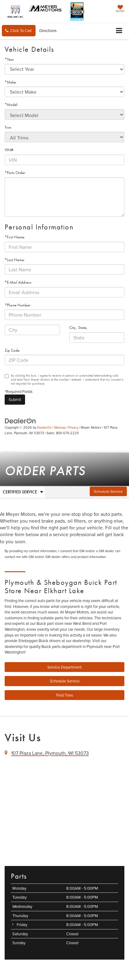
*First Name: (15, 237)
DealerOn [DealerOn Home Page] (44, 427)
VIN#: (9, 150)
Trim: (8, 127)
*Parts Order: (15, 172)
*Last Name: (15, 259)
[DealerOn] (20, 420)
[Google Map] (64, 810)
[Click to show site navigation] (119, 31)
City (72, 327)
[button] (19, 30)
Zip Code (12, 350)
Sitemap (60, 427)
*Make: (11, 82)
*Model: (11, 104)
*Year (9, 59)
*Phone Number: (18, 305)
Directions (48, 30)
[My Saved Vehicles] (120, 9)
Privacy (73, 427)
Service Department (64, 667)
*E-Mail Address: (18, 282)
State (82, 327)
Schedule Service (108, 491)
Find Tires (64, 695)
